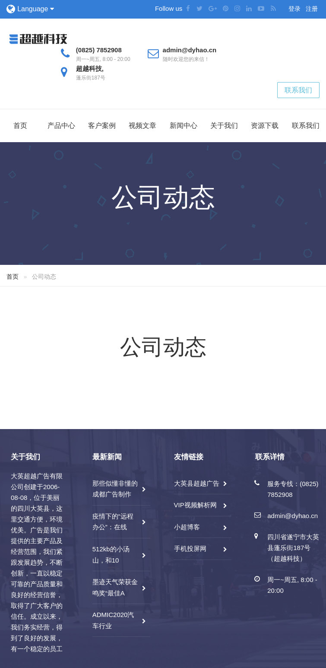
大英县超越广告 (196, 483)
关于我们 (224, 125)
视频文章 (142, 125)
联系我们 (298, 90)
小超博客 (187, 527)
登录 (294, 8)
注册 (312, 8)
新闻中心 (183, 125)
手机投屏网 (190, 548)
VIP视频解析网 (195, 505)
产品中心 (61, 125)
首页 (20, 125)
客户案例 (102, 125)
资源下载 (265, 125)
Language (35, 9)
